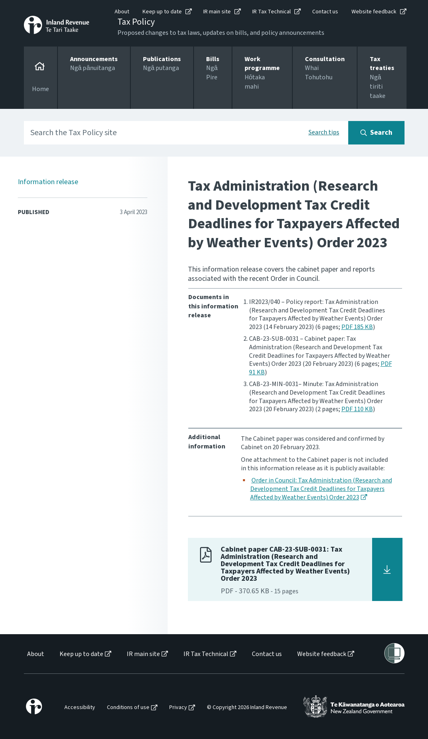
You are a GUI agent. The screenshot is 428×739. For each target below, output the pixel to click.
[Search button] (376, 132)
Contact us (325, 12)
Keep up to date (162, 12)
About (122, 12)
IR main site (217, 12)
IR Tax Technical (271, 12)
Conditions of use (128, 707)
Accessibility (79, 707)
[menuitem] (35, 654)
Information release (48, 182)
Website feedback (373, 12)
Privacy (178, 707)
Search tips (324, 132)
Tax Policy (136, 21)
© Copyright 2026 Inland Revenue (247, 707)
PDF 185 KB (357, 327)
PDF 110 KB (357, 409)
